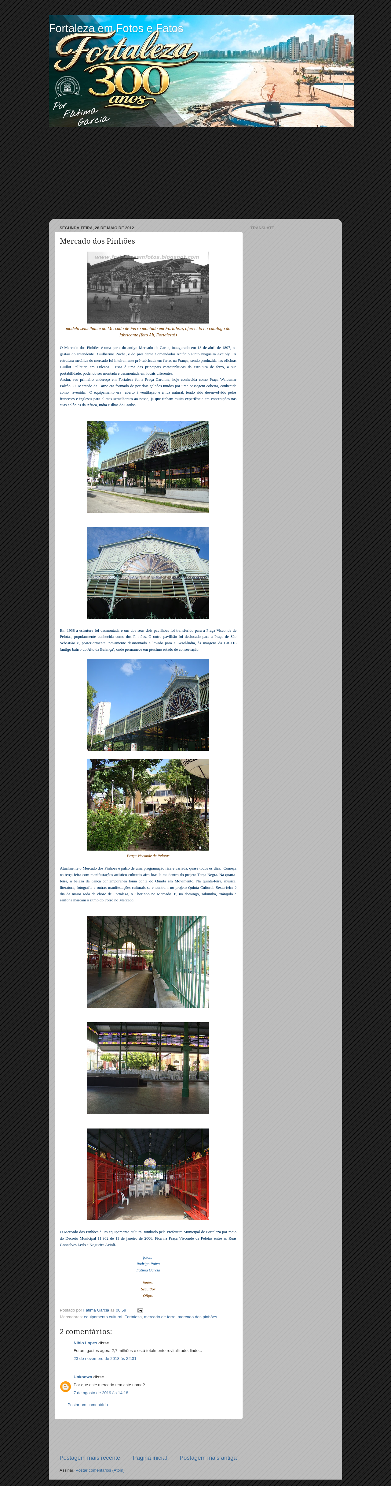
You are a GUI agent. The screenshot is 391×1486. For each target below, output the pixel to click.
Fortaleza (133, 1317)
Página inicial (150, 1457)
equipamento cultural (103, 1317)
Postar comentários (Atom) (100, 1470)
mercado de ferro (159, 1317)
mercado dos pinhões (197, 1317)
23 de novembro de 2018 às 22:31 (105, 1358)
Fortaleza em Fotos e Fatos (116, 28)
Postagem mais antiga (208, 1457)
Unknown (83, 1377)
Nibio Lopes (85, 1343)
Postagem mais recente (90, 1457)
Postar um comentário (88, 1404)
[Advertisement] (195, 173)
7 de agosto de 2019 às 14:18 (101, 1393)
